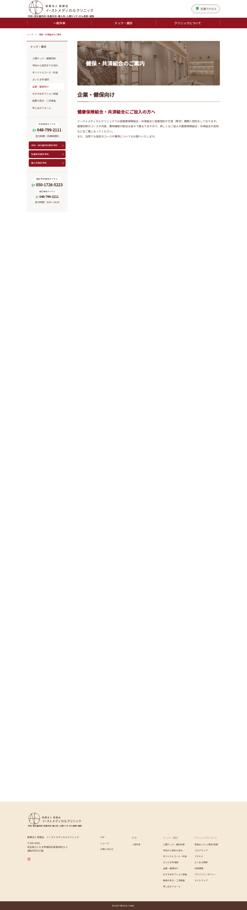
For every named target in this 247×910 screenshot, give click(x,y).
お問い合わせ (106, 849)
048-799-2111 (47, 129)
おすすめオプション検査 (45, 93)
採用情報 (198, 868)
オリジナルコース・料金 (45, 72)
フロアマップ (201, 850)
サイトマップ (201, 880)
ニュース (104, 843)
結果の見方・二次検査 (44, 100)
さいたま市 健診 (40, 79)
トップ (30, 34)
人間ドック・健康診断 (44, 58)
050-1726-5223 (47, 184)
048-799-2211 (47, 196)
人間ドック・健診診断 (174, 844)
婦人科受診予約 (38, 162)
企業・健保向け (40, 86)
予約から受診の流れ (173, 850)
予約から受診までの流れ (45, 65)
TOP (102, 837)
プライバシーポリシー (205, 874)
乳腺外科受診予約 (40, 154)
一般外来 (136, 844)
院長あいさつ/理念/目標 (206, 844)
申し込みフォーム (41, 108)
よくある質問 (201, 862)
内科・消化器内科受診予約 (44, 145)
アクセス (205, 8)
